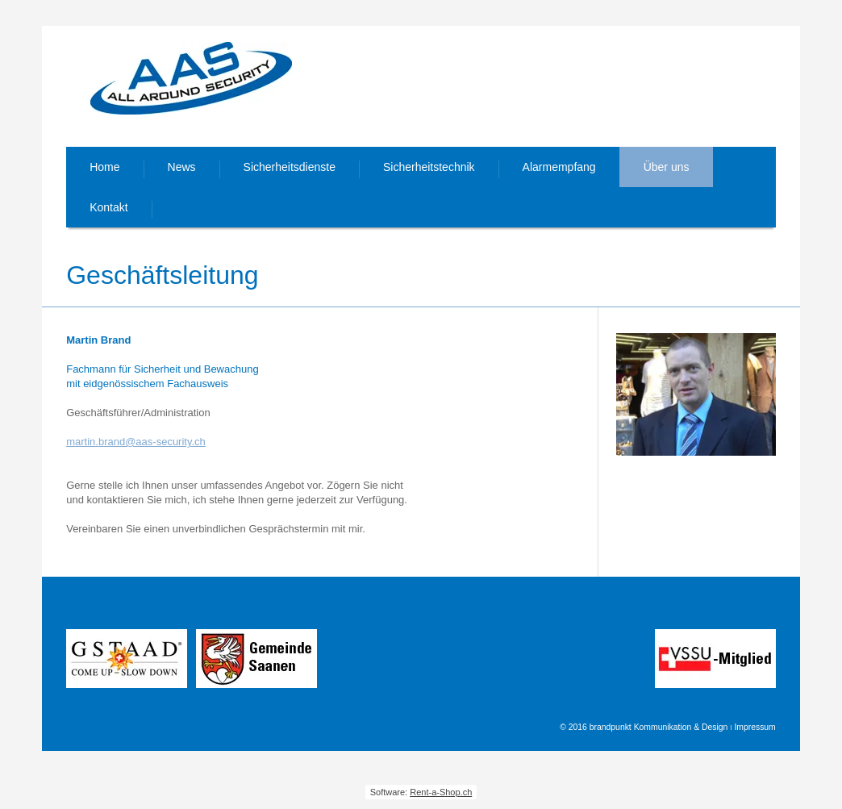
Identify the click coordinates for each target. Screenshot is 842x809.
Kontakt (108, 207)
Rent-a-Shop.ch (441, 792)
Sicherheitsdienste (290, 167)
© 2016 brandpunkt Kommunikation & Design (643, 727)
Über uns (667, 167)
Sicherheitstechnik (429, 167)
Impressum (754, 727)
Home (104, 167)
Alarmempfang (559, 167)
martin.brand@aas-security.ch (136, 442)
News (182, 167)
